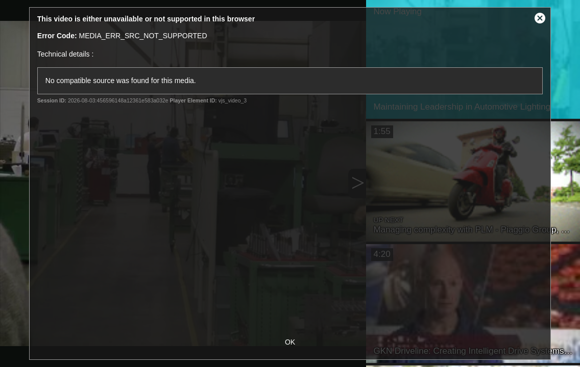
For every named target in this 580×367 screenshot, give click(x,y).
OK (290, 342)
